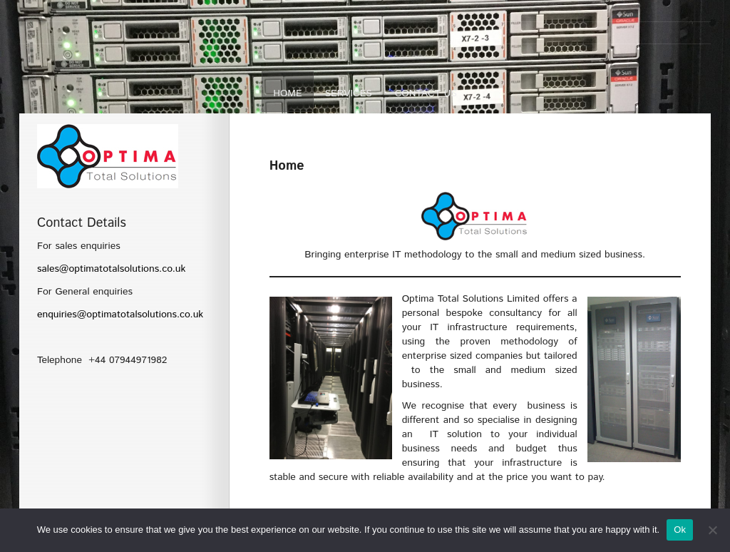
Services (348, 93)
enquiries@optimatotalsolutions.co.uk (120, 314)
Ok (680, 529)
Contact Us (426, 93)
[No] (712, 530)
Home (287, 93)
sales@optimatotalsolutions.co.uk (111, 269)
